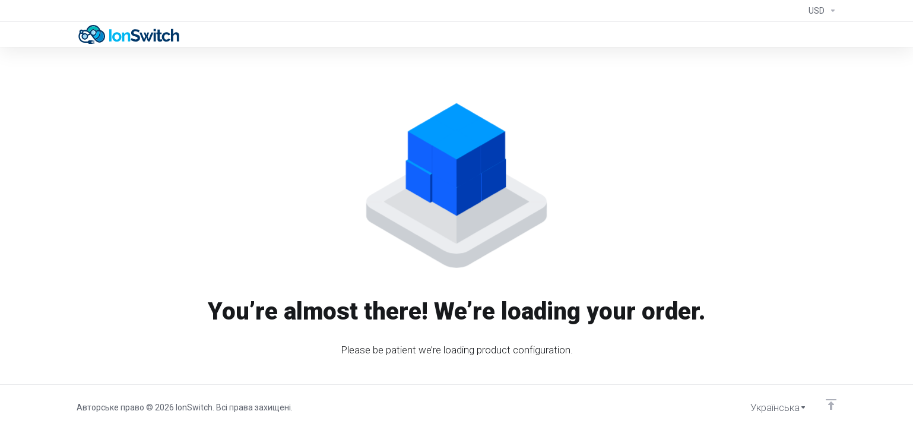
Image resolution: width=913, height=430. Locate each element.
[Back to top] (831, 404)
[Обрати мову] (770, 407)
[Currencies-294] (820, 10)
